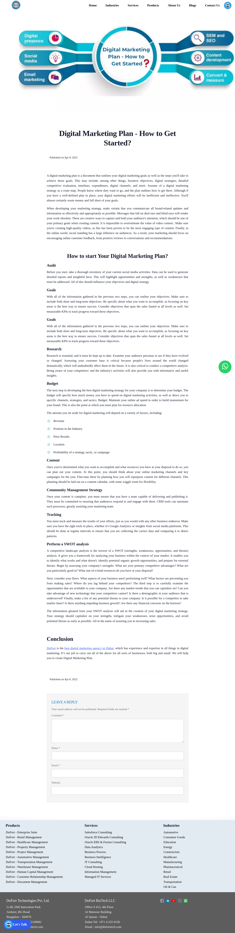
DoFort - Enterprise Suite (21, 832)
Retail (167, 872)
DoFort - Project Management (24, 852)
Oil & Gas (169, 887)
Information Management (100, 872)
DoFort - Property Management (25, 847)
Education (169, 842)
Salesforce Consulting (98, 832)
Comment (58, 715)
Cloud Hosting (94, 867)
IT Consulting (93, 862)
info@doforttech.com (108, 927)
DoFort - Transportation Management (29, 862)
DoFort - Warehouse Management (27, 867)
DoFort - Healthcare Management (27, 842)
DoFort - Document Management (26, 882)
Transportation (172, 882)
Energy (167, 847)
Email (56, 765)
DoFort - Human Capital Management (29, 872)
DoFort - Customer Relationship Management (34, 877)
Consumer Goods (174, 837)
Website (56, 782)
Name (56, 748)
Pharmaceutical (173, 867)
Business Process (95, 852)
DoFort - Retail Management (24, 837)
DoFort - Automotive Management (27, 857)
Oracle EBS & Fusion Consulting (105, 842)
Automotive (170, 832)
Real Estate (170, 877)
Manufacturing (172, 862)
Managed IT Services (98, 877)
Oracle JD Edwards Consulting (104, 837)
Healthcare (170, 857)
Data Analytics (94, 847)
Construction (171, 852)
